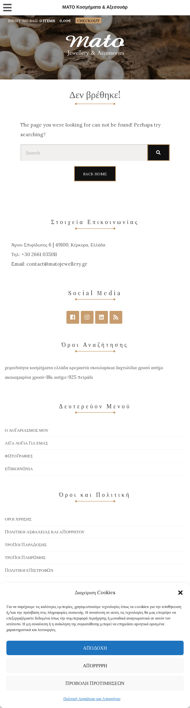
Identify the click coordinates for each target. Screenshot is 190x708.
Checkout (88, 20)
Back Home (95, 173)
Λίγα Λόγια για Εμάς (26, 443)
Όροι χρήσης (18, 519)
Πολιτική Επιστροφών (29, 570)
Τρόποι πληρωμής (25, 557)
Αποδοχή (95, 648)
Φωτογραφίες (19, 456)
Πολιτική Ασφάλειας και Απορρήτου (91, 698)
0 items (47, 20)
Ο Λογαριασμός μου (27, 430)
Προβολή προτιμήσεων (94, 683)
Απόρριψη (95, 665)
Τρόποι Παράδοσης (26, 544)
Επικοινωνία (19, 468)
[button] (180, 592)
